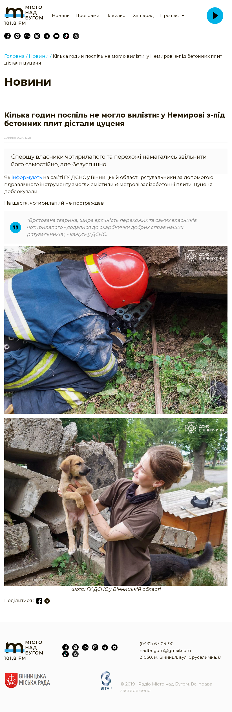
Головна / (16, 56)
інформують (27, 177)
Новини (61, 15)
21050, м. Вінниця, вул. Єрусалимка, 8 (180, 657)
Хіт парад (143, 15)
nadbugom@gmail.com (165, 650)
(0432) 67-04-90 (157, 643)
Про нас (169, 15)
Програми (87, 15)
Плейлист (116, 15)
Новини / (40, 56)
